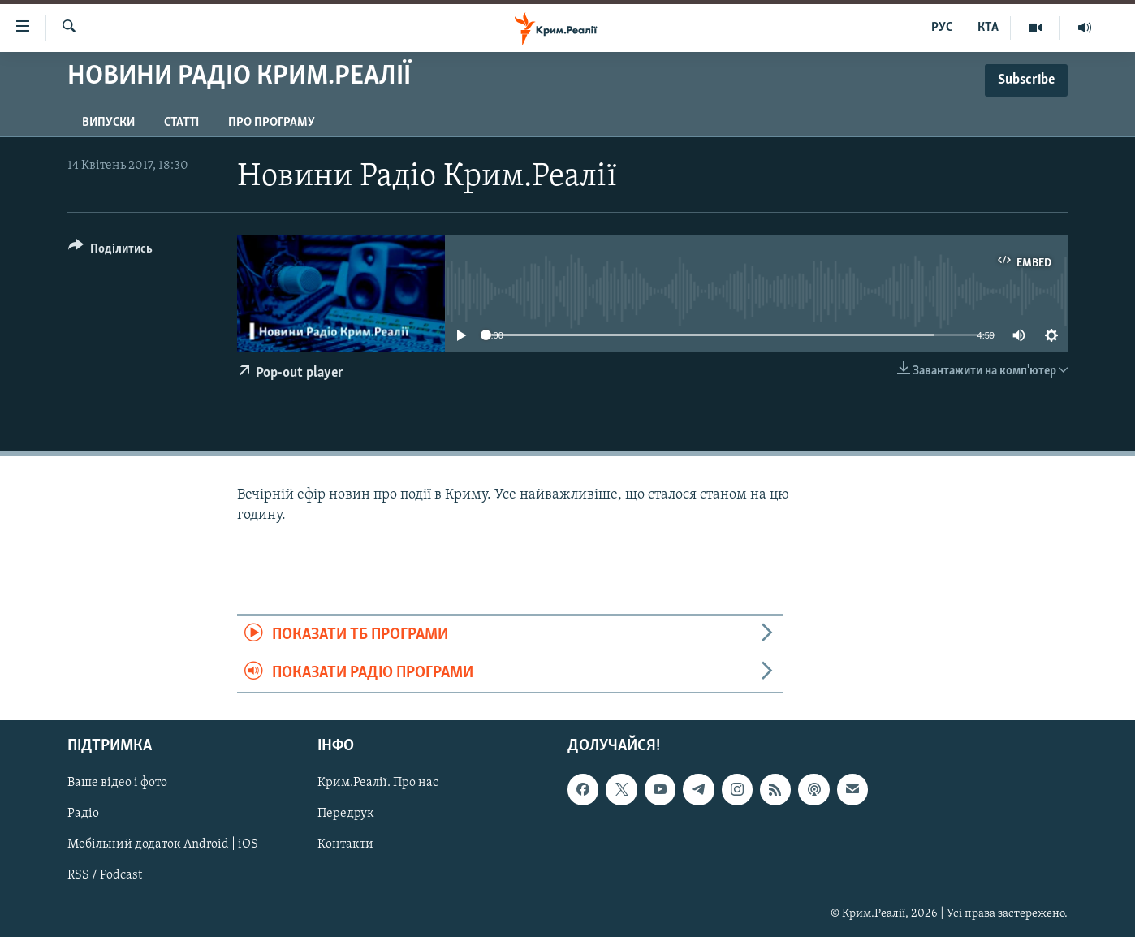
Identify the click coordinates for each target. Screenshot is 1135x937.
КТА (988, 27)
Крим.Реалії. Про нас (377, 783)
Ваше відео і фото (117, 783)
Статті (181, 122)
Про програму (271, 122)
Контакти (345, 845)
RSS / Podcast (104, 876)
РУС (942, 27)
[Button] (110, 251)
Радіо (83, 814)
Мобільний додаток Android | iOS (162, 845)
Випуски (108, 122)
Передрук (345, 814)
